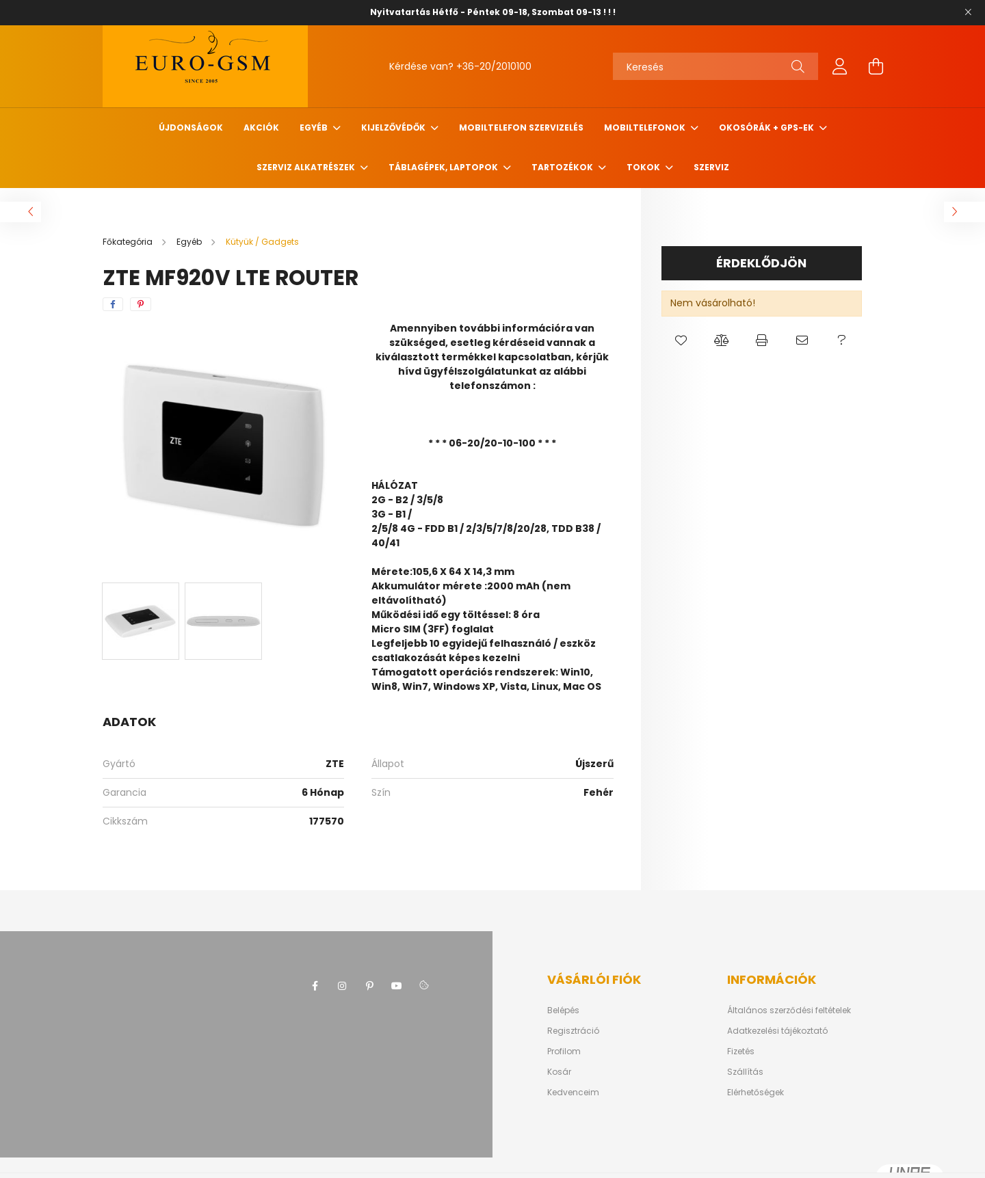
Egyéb (315, 127)
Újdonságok (191, 127)
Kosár (559, 1072)
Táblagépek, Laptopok (444, 167)
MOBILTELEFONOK (645, 127)
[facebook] (113, 304)
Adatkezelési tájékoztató (777, 1031)
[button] (681, 340)
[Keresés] (715, 66)
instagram (342, 986)
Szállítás (745, 1072)
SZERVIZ (711, 167)
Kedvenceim (573, 1092)
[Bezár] (968, 12)
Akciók (261, 127)
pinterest (369, 986)
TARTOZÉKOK (563, 167)
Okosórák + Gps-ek (767, 127)
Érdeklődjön (761, 262)
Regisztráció (573, 1031)
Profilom (564, 1051)
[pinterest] (140, 304)
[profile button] (840, 66)
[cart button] (875, 66)
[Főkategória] (129, 241)
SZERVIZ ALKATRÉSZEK (307, 167)
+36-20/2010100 (493, 66)
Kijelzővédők (394, 127)
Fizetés (740, 1051)
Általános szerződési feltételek (789, 1010)
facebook (314, 986)
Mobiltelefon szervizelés (521, 127)
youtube (396, 986)
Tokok (644, 167)
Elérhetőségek (755, 1092)
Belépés (563, 1010)
